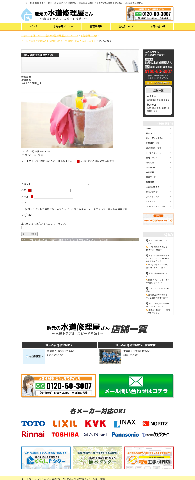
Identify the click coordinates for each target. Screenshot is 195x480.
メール (27, 200)
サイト (25, 206)
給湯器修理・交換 (153, 148)
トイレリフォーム (153, 152)
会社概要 (150, 172)
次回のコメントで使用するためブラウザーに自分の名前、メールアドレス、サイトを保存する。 (77, 212)
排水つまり (151, 133)
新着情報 (150, 182)
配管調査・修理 (153, 143)
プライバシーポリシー (155, 206)
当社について (126, 26)
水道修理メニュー (63, 26)
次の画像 (26, 79)
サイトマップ (152, 201)
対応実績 (150, 162)
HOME (33, 26)
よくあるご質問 (153, 196)
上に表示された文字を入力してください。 (44, 227)
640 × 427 (45, 151)
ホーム (149, 128)
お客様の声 (151, 167)
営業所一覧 (151, 177)
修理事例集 (96, 26)
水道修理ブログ (153, 187)
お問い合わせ (157, 26)
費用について (152, 157)
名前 (26, 193)
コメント (26, 187)
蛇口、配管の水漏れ (154, 138)
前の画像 (26, 77)
